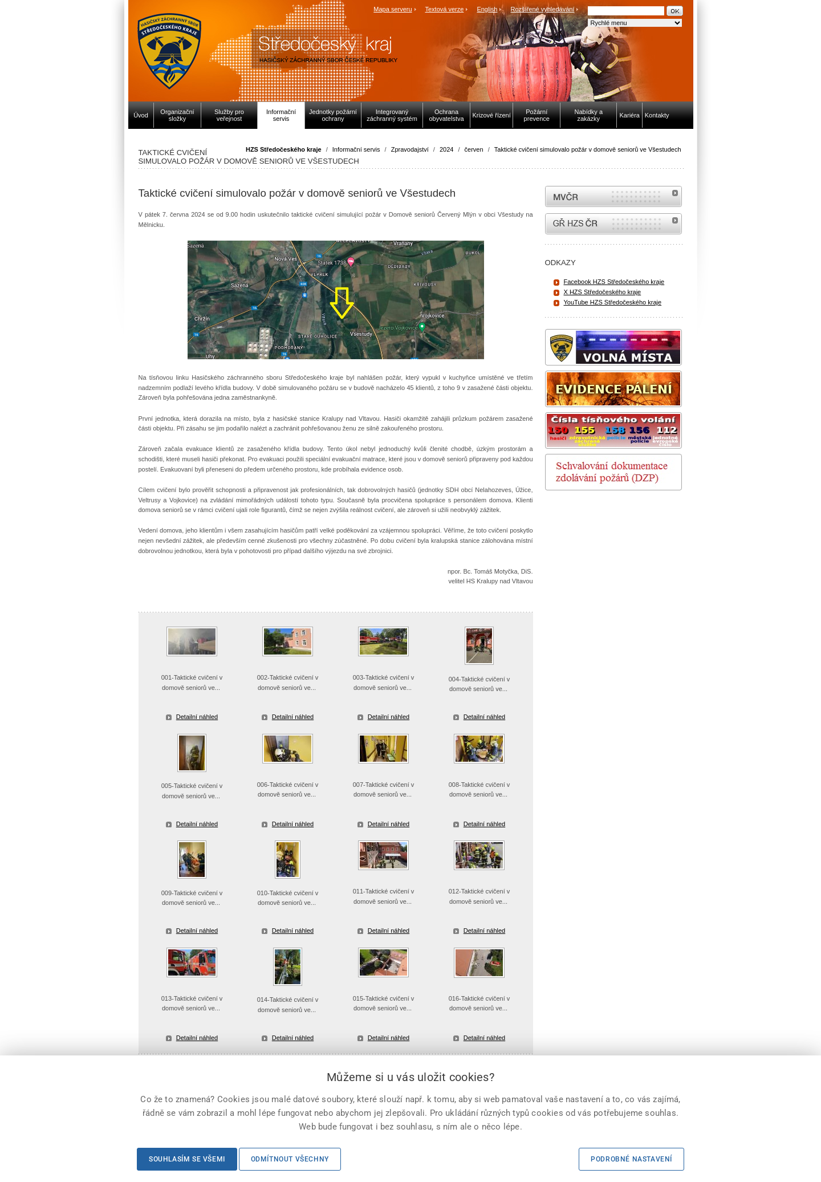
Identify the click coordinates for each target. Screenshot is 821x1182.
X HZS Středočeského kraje (602, 292)
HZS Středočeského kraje (284, 149)
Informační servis (356, 149)
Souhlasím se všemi (187, 1159)
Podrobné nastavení (631, 1159)
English (487, 9)
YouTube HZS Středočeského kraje (613, 302)
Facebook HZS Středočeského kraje (614, 281)
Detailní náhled (197, 716)
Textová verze (444, 9)
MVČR (613, 196)
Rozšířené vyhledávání (543, 9)
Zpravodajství (410, 149)
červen (474, 149)
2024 (446, 149)
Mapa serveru (392, 9)
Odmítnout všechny (290, 1159)
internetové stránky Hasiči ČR (613, 223)
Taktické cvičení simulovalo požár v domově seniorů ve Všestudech (587, 149)
